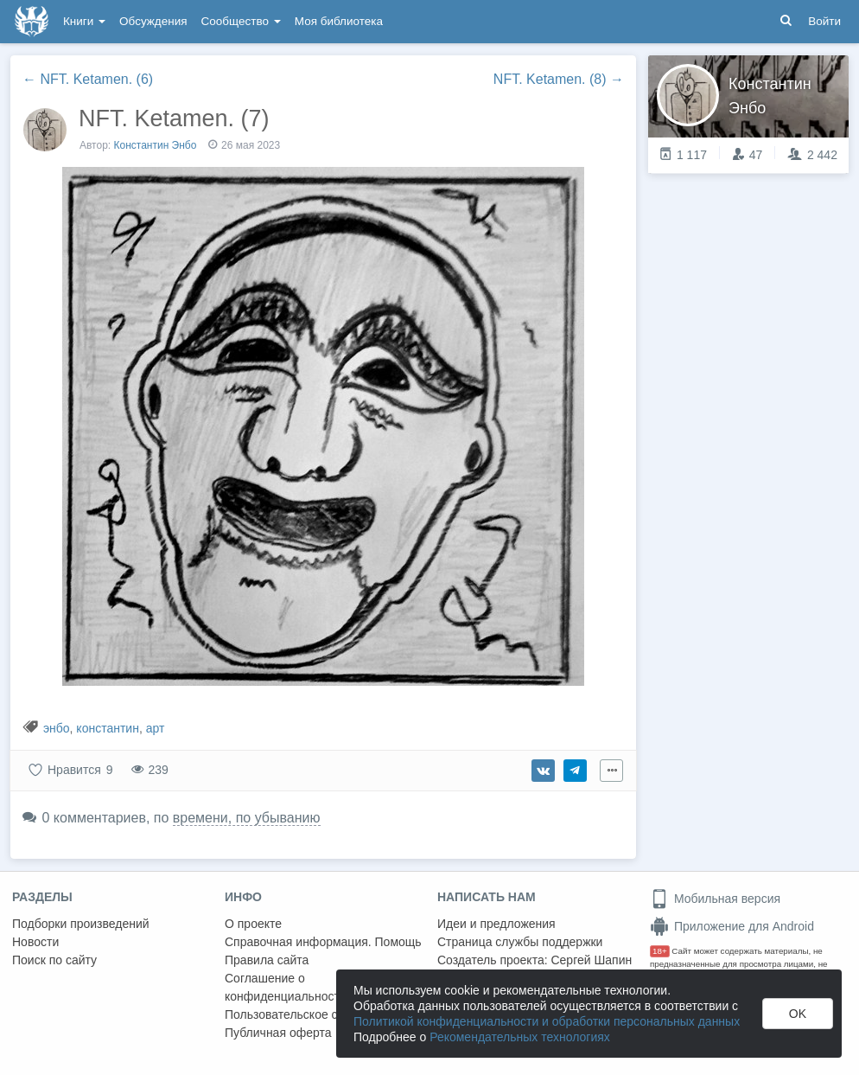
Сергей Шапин (591, 960)
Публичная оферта (278, 1033)
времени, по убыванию (247, 817)
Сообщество (241, 21)
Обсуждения (153, 21)
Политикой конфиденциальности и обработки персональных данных (546, 1021)
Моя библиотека (339, 21)
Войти (824, 21)
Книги (84, 21)
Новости (35, 942)
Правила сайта (267, 960)
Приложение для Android (732, 926)
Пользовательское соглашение (312, 1014)
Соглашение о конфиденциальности (286, 987)
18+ (659, 951)
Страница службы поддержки (519, 942)
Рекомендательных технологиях (520, 1037)
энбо (56, 728)
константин (107, 728)
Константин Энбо (157, 145)
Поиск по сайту (54, 960)
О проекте (253, 924)
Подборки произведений (81, 924)
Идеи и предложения (496, 924)
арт (155, 728)
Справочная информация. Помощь (323, 942)
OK (797, 1014)
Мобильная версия (715, 898)
